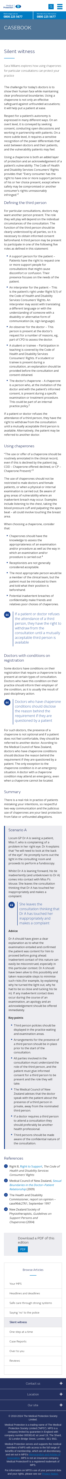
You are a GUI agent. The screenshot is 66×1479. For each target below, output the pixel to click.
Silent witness (18, 1322)
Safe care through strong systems (31, 1303)
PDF (23, 1249)
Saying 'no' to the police (24, 1312)
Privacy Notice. (50, 1473)
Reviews (15, 1360)
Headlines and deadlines (25, 1293)
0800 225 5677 (46, 16)
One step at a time (21, 1332)
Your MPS (16, 1284)
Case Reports (18, 1341)
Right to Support (31, 1166)
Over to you (17, 1351)
